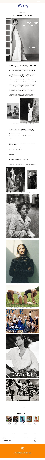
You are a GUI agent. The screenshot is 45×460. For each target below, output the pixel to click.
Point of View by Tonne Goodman (22, 15)
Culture (24, 12)
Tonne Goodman (11, 69)
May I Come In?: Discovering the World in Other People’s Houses (25, 164)
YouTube (35, 440)
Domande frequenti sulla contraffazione (6, 440)
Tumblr (34, 439)
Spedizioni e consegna (4, 439)
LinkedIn (35, 441)
